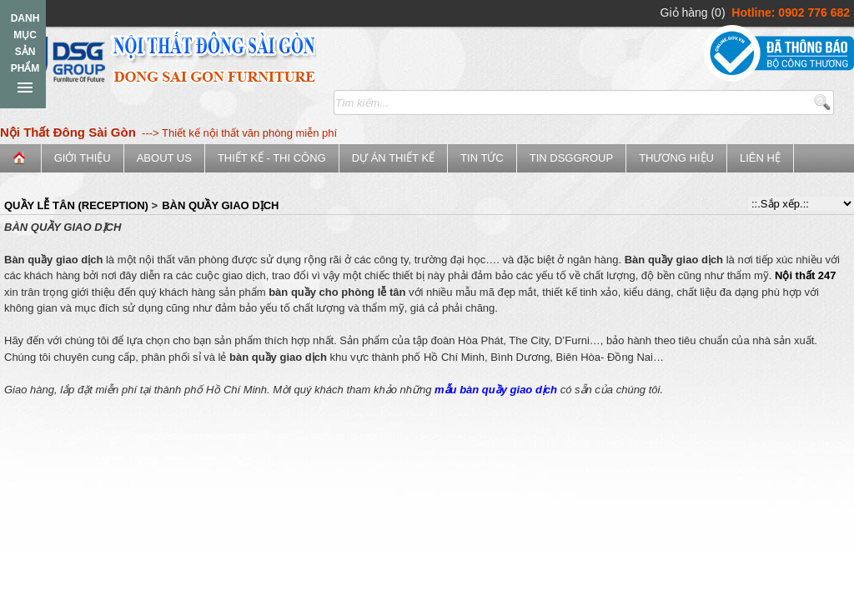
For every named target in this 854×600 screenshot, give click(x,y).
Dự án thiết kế (393, 158)
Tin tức (482, 158)
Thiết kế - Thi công (272, 158)
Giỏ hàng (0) (693, 12)
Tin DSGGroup (571, 158)
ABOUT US (164, 158)
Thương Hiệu (676, 158)
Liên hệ (760, 158)
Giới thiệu (82, 158)
